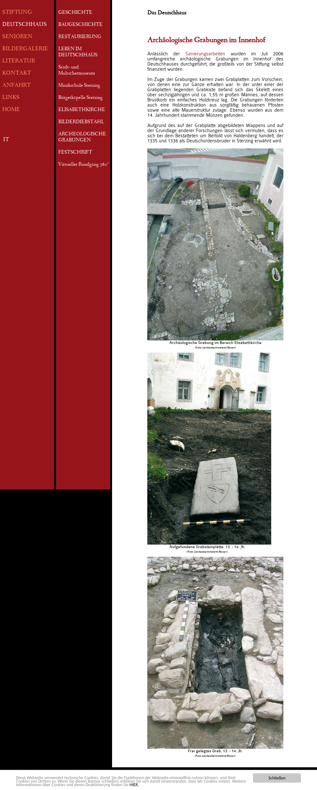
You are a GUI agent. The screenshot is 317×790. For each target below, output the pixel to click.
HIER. (134, 785)
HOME (11, 110)
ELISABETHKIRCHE (81, 110)
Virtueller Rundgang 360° (83, 164)
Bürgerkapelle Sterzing (80, 97)
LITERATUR (18, 61)
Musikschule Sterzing (79, 85)
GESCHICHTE (75, 12)
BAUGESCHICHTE (80, 25)
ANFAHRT (16, 85)
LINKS (11, 97)
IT (6, 140)
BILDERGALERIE (25, 49)
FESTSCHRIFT (75, 152)
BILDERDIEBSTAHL (81, 122)
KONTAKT (16, 73)
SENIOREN (17, 37)
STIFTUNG (17, 12)
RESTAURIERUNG (79, 37)
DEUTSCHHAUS (24, 25)
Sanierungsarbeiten (205, 53)
